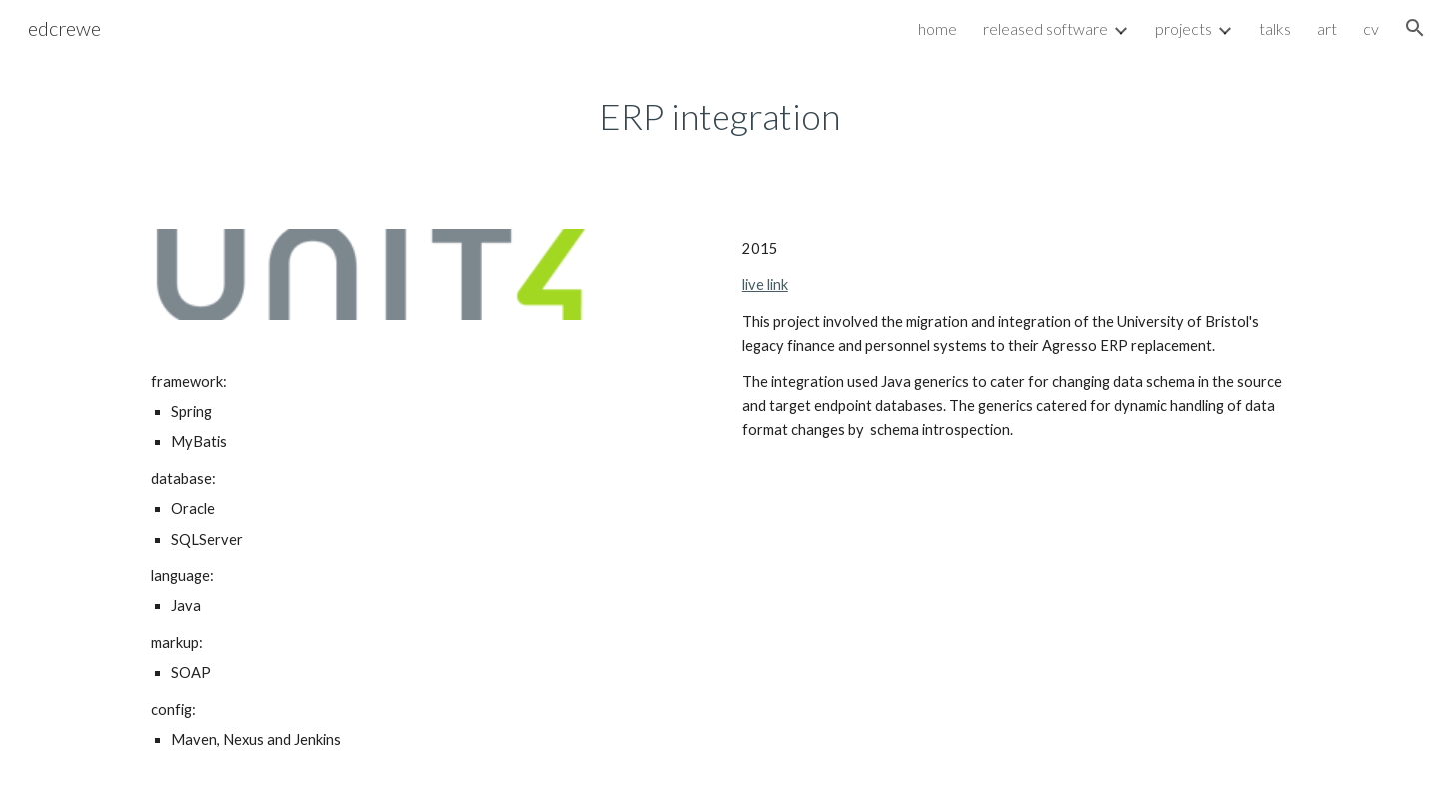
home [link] (937, 28)
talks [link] (1275, 28)
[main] (719, 116)
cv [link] (1371, 28)
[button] (1415, 28)
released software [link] (1045, 28)
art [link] (1327, 28)
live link (765, 284)
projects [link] (1183, 28)
